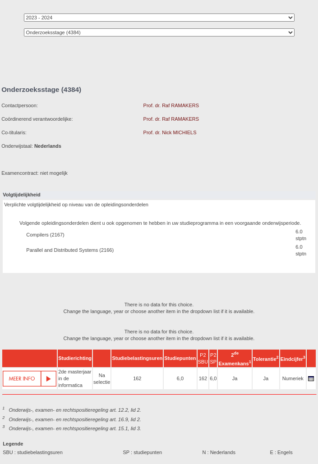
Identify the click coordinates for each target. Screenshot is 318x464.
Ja (235, 378)
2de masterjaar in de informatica (74, 378)
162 (137, 378)
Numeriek (293, 378)
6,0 (180, 378)
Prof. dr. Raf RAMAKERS (171, 105)
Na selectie (101, 379)
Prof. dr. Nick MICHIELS (170, 132)
